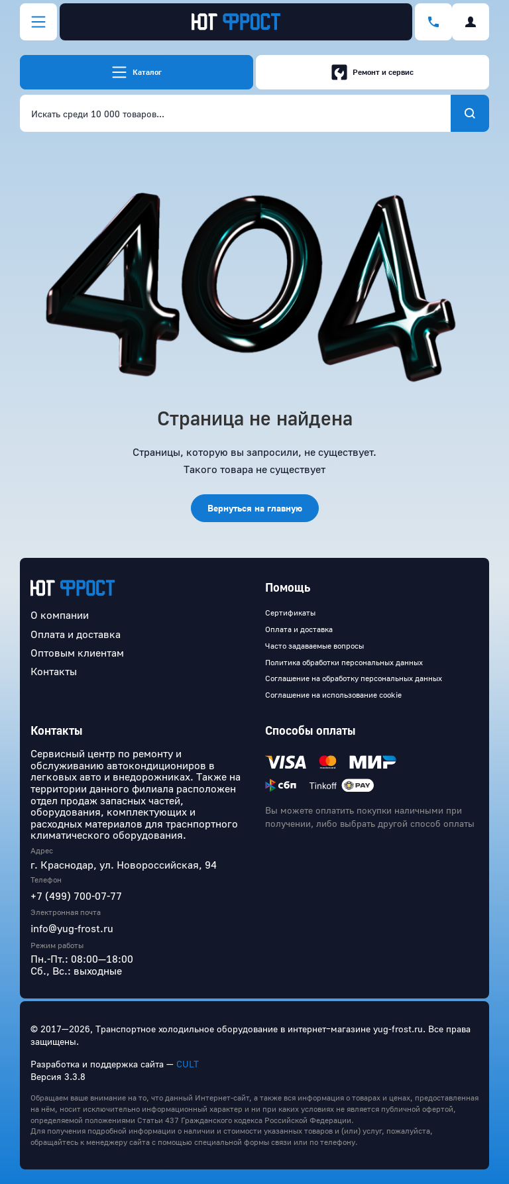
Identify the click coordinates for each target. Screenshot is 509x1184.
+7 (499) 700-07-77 (76, 895)
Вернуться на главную (254, 507)
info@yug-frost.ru (71, 928)
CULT (187, 1063)
